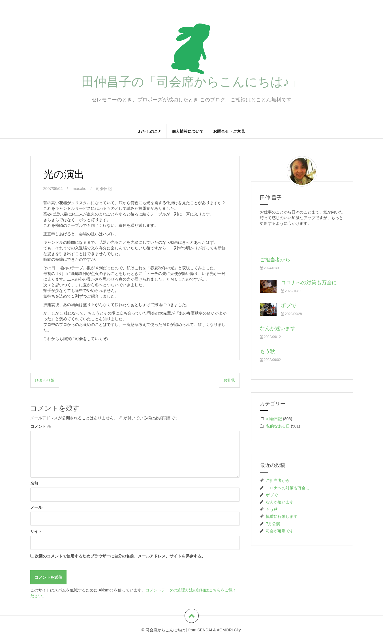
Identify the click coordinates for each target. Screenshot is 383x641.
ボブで (288, 305)
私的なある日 (278, 426)
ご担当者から (275, 259)
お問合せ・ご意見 (229, 131)
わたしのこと (150, 131)
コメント (40, 426)
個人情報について (188, 131)
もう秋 (267, 351)
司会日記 (104, 188)
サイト (36, 531)
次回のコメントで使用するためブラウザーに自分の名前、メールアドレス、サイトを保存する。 (120, 556)
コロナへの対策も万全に (309, 282)
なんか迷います (278, 328)
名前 (34, 483)
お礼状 (229, 380)
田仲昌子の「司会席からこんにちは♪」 (192, 82)
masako (80, 188)
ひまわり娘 (45, 380)
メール (36, 507)
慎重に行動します (282, 516)
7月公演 (273, 524)
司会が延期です (280, 531)
